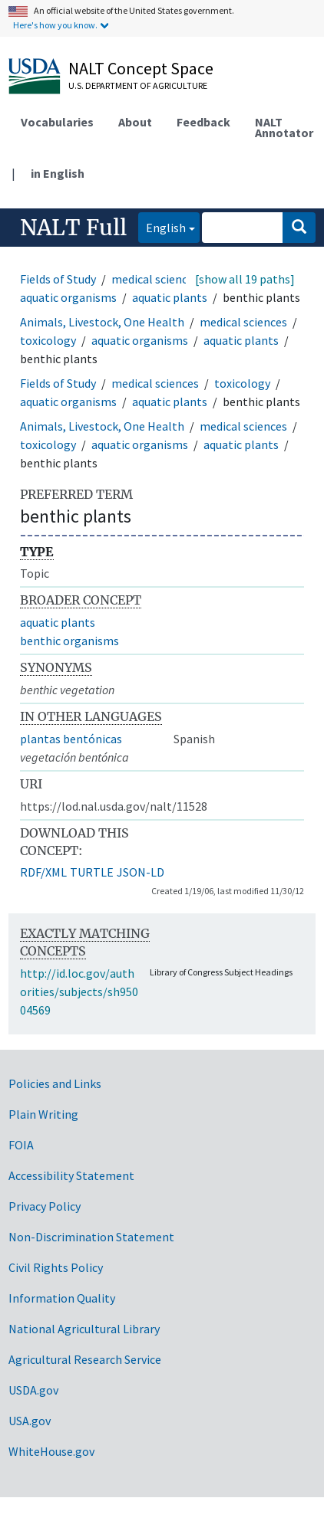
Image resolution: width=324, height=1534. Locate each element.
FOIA (21, 1144)
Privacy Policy (44, 1206)
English (162, 226)
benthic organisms (69, 640)
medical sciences (155, 279)
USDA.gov (33, 1390)
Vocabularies (57, 121)
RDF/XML (43, 872)
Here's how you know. (55, 25)
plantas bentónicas (71, 738)
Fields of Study (58, 279)
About (135, 121)
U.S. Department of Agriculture (137, 85)
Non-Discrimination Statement (91, 1236)
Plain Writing (43, 1114)
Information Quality (61, 1298)
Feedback (203, 121)
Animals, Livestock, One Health (102, 321)
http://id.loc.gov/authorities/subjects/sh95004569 (79, 991)
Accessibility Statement (71, 1175)
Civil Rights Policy (55, 1267)
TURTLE (92, 872)
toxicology (48, 340)
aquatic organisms (68, 297)
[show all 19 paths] (245, 279)
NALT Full (73, 227)
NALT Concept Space (140, 68)
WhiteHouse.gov (51, 1451)
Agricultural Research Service (84, 1359)
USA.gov (29, 1420)
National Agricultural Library (84, 1328)
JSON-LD (140, 872)
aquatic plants (169, 297)
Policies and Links (54, 1083)
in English (57, 173)
